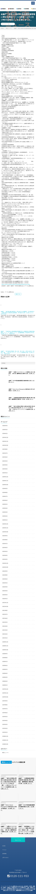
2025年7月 (4, 453)
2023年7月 (4, 543)
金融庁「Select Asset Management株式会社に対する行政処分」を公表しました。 (9, 807)
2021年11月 (5, 602)
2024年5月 (4, 504)
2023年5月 (4, 551)
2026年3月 (4, 429)
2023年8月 (4, 539)
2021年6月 (4, 618)
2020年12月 (5, 642)
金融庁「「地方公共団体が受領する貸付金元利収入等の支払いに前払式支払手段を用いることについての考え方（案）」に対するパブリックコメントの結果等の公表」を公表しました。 (9, 783)
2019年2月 (4, 728)
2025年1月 (4, 472)
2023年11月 (5, 527)
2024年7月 (4, 496)
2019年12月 (5, 689)
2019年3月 (4, 724)
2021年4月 (4, 626)
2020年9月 (4, 653)
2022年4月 (4, 586)
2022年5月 (4, 582)
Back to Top (18, 840)
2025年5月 (4, 461)
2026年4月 (4, 425)
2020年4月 (4, 673)
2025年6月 (4, 457)
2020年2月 (4, 681)
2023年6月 (4, 547)
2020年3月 (4, 677)
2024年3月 (4, 512)
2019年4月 (4, 720)
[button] (33, 3)
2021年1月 (4, 638)
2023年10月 (5, 531)
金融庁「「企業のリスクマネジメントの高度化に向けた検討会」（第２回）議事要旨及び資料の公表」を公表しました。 (22, 373)
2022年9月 (4, 571)
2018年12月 (5, 736)
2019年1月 (4, 732)
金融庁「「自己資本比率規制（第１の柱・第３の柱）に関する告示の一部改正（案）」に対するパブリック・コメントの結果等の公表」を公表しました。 (17, 352)
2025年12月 (5, 437)
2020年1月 (4, 685)
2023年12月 (5, 524)
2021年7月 (4, 614)
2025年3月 (4, 469)
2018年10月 (5, 744)
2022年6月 (4, 579)
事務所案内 (11, 8)
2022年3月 (4, 590)
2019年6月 (4, 712)
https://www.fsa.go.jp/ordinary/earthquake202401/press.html (16, 284)
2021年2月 (4, 634)
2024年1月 (4, 520)
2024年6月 (4, 500)
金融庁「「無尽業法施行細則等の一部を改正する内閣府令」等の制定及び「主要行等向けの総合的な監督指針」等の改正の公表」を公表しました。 (17, 312)
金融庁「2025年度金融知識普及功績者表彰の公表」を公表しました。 (26, 806)
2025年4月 (4, 465)
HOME (3, 846)
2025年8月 (4, 449)
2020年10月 (5, 649)
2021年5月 (4, 622)
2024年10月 (5, 484)
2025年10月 (5, 445)
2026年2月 (4, 433)
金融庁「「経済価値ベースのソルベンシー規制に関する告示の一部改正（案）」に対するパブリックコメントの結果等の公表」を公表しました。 (26, 830)
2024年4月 (4, 508)
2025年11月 (5, 441)
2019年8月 (4, 704)
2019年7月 (4, 708)
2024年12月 (5, 476)
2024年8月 (4, 492)
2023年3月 (4, 559)
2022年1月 (4, 598)
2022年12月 (5, 563)
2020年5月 (4, 669)
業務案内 (3, 8)
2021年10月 (5, 606)
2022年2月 (4, 594)
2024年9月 (4, 488)
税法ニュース (10, 24)
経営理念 (18, 8)
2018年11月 (5, 740)
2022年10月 (5, 567)
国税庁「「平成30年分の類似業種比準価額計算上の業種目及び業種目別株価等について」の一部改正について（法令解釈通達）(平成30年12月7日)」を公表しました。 (18, 332)
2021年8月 (4, 610)
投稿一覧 (18, 294)
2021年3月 (4, 630)
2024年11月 (5, 480)
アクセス (4, 849)
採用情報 (26, 8)
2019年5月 (4, 716)
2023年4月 (4, 555)
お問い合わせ (5, 857)
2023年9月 (4, 535)
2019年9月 (4, 700)
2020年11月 (5, 645)
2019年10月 (5, 697)
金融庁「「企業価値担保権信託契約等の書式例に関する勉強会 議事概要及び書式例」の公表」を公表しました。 (26, 781)
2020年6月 (4, 665)
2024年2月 (4, 516)
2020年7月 (4, 661)
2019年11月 (5, 693)
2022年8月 (4, 575)
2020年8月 (4, 657)
